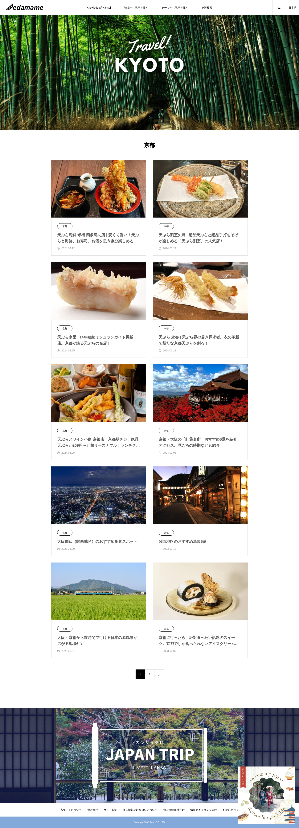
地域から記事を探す (136, 7)
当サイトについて (71, 809)
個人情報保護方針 (174, 809)
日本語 (293, 7)
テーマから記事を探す (175, 7)
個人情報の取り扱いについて (140, 809)
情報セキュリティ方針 (203, 809)
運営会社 (92, 809)
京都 (65, 226)
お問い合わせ (231, 809)
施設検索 (207, 7)
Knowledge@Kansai (99, 7)
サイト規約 (110, 809)
